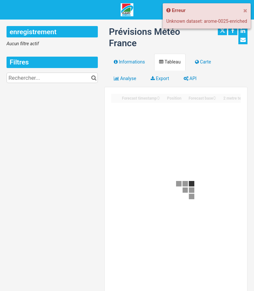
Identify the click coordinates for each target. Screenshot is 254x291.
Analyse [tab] (125, 78)
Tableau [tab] (169, 61)
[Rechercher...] (52, 78)
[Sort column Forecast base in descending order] (214, 98)
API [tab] (190, 78)
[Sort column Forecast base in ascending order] (214, 96)
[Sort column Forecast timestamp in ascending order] (158, 96)
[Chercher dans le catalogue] (94, 78)
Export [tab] (160, 78)
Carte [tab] (203, 61)
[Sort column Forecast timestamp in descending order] (158, 98)
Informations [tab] (129, 61)
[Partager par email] (242, 39)
